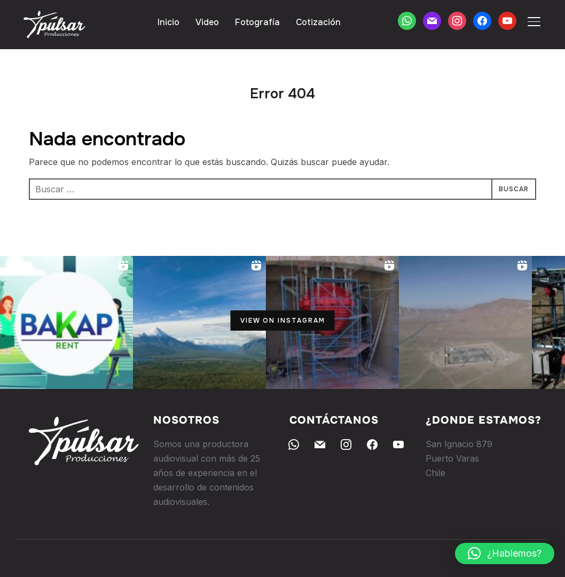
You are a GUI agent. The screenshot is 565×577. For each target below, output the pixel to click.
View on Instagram (282, 320)
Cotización (318, 22)
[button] (504, 553)
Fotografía (257, 22)
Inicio (168, 22)
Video (207, 22)
